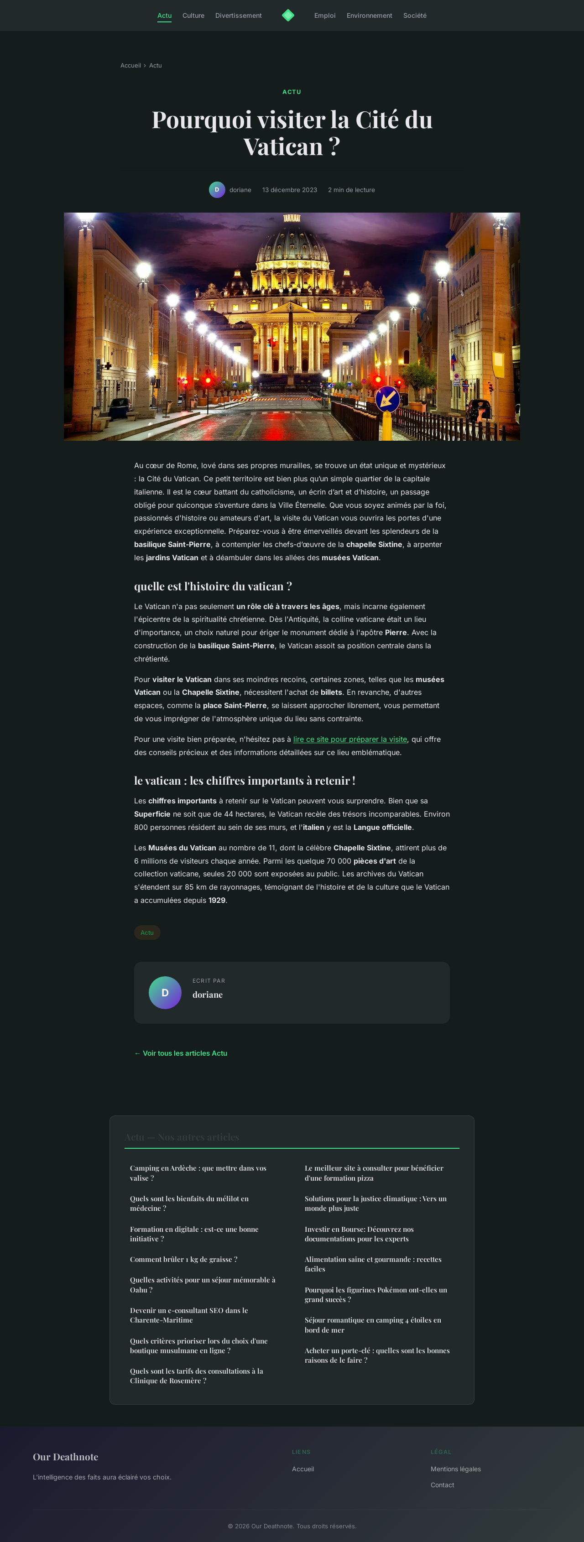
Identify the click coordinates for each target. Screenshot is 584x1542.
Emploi (325, 15)
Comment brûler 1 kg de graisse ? (183, 1259)
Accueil (130, 65)
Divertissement (238, 15)
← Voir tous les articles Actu (180, 1053)
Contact (442, 1485)
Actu (164, 15)
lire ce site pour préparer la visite (350, 739)
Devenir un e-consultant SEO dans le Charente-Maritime (189, 1315)
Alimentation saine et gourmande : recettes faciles (373, 1264)
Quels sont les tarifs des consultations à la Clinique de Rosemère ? (196, 1375)
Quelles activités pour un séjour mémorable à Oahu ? (203, 1284)
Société (415, 15)
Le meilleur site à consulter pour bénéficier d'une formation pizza (374, 1172)
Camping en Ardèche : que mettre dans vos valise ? (198, 1172)
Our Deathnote (65, 1456)
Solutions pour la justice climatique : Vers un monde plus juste (376, 1203)
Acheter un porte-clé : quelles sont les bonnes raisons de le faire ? (377, 1355)
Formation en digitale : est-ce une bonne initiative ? (194, 1233)
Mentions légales (456, 1469)
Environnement (369, 15)
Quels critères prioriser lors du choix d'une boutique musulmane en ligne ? (199, 1345)
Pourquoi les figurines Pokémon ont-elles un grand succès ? (376, 1294)
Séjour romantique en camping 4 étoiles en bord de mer (373, 1324)
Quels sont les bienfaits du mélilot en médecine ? (189, 1203)
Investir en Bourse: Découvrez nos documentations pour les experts (359, 1233)
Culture (193, 15)
